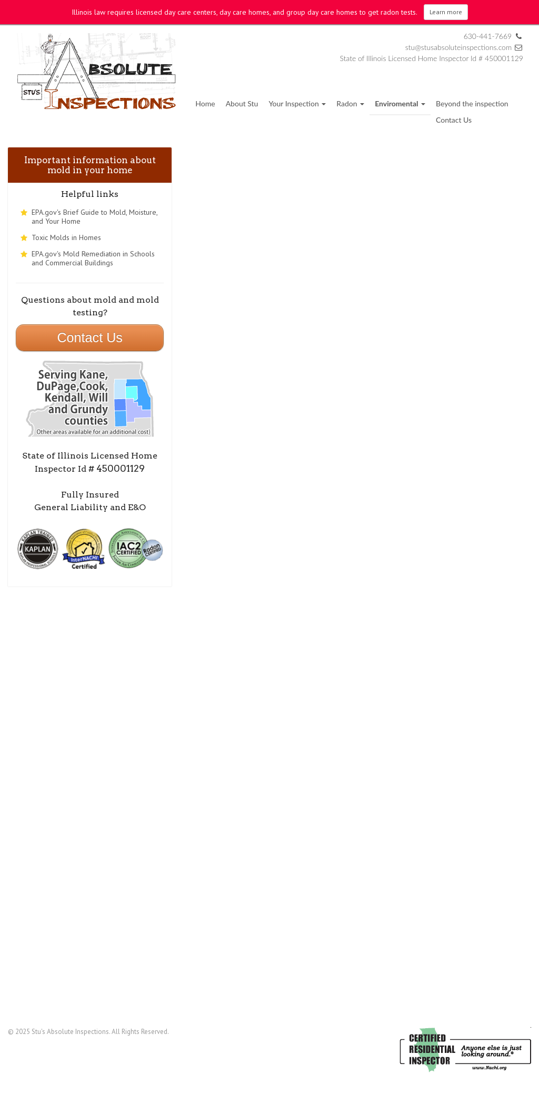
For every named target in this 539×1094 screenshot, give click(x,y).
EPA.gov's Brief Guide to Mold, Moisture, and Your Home (94, 216)
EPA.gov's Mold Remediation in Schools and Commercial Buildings (93, 258)
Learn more (446, 12)
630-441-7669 (488, 36)
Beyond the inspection (472, 103)
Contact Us (454, 119)
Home (205, 103)
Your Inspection (297, 103)
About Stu (242, 103)
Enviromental (400, 103)
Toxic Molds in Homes (66, 237)
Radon (350, 103)
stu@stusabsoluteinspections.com (459, 47)
